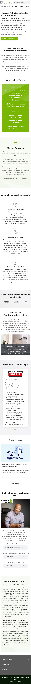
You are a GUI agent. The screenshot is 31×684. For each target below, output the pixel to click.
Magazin (22, 6)
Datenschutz (16, 677)
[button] (14, 429)
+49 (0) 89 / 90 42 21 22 (15, 129)
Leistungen (15, 6)
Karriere (28, 6)
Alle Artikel (15, 483)
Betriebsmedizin (5, 6)
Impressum (5, 677)
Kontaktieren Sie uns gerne (9, 38)
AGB (11, 677)
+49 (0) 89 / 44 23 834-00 (15, 106)
